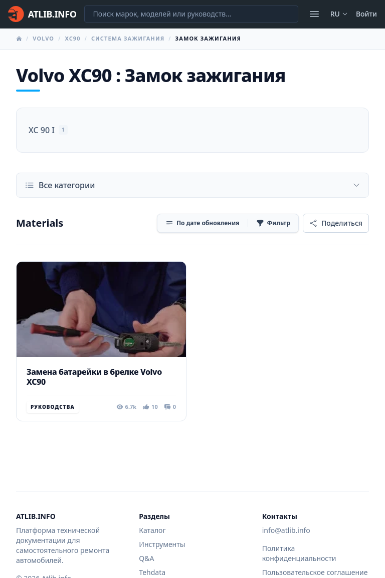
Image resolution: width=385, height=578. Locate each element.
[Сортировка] (202, 223)
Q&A (146, 558)
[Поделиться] (336, 223)
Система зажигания (127, 38)
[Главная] (42, 14)
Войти (366, 14)
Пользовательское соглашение (315, 572)
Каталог (152, 530)
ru (339, 14)
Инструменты (162, 544)
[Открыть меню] (314, 14)
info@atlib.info (286, 530)
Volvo (43, 38)
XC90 (72, 38)
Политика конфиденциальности (299, 553)
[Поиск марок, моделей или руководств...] (191, 14)
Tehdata (152, 572)
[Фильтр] (273, 223)
